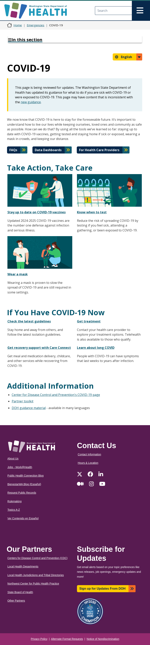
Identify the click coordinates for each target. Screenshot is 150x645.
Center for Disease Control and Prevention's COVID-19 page (56, 395)
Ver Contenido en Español (22, 518)
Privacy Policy (39, 639)
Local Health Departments (22, 566)
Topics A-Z (13, 509)
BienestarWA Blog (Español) (24, 484)
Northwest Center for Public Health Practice (33, 583)
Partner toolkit (22, 401)
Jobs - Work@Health (19, 467)
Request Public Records (21, 492)
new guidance (31, 102)
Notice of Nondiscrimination (103, 639)
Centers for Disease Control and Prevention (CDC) (37, 558)
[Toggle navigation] (141, 10)
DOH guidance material (29, 408)
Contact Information (89, 454)
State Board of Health (20, 592)
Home (17, 25)
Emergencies (35, 25)
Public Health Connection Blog (25, 475)
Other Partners (16, 600)
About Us (12, 458)
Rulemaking (14, 501)
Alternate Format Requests (67, 639)
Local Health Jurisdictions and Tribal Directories (35, 575)
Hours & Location (88, 462)
